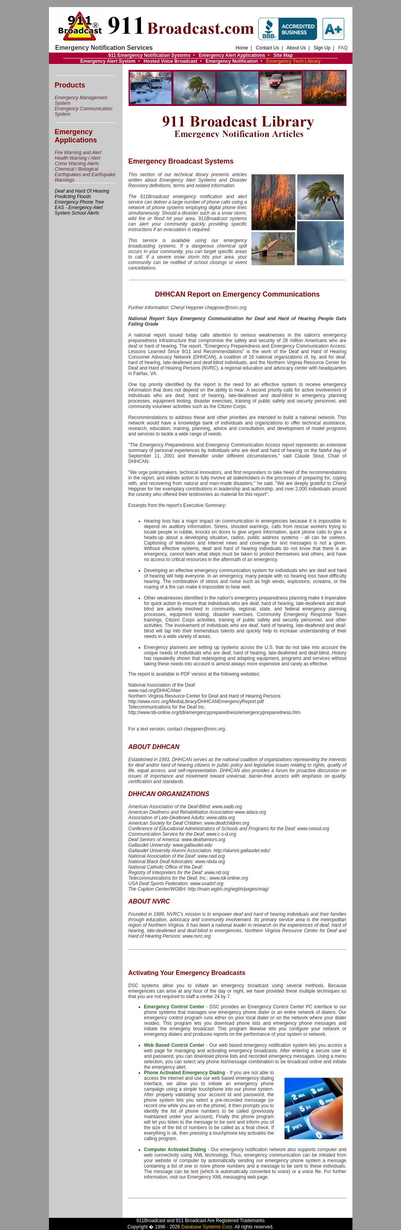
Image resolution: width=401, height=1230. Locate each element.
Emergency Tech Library (293, 61)
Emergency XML (204, 1177)
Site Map (283, 55)
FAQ (342, 48)
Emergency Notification (232, 61)
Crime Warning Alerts (77, 163)
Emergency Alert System (107, 61)
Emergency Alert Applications (232, 55)
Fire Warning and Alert (78, 152)
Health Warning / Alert (78, 158)
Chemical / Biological (76, 169)
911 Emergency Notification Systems (149, 55)
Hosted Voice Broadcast (170, 61)
